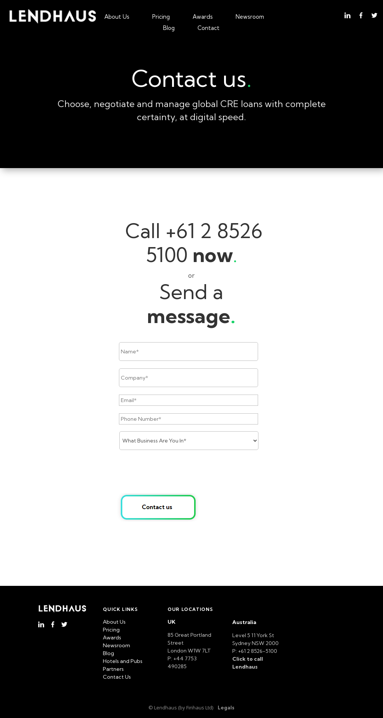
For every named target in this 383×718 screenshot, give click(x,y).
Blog (169, 28)
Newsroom (250, 17)
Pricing (161, 17)
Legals (226, 708)
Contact (208, 28)
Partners (113, 669)
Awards (203, 17)
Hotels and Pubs (123, 661)
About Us (116, 17)
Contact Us (117, 676)
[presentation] (176, 472)
